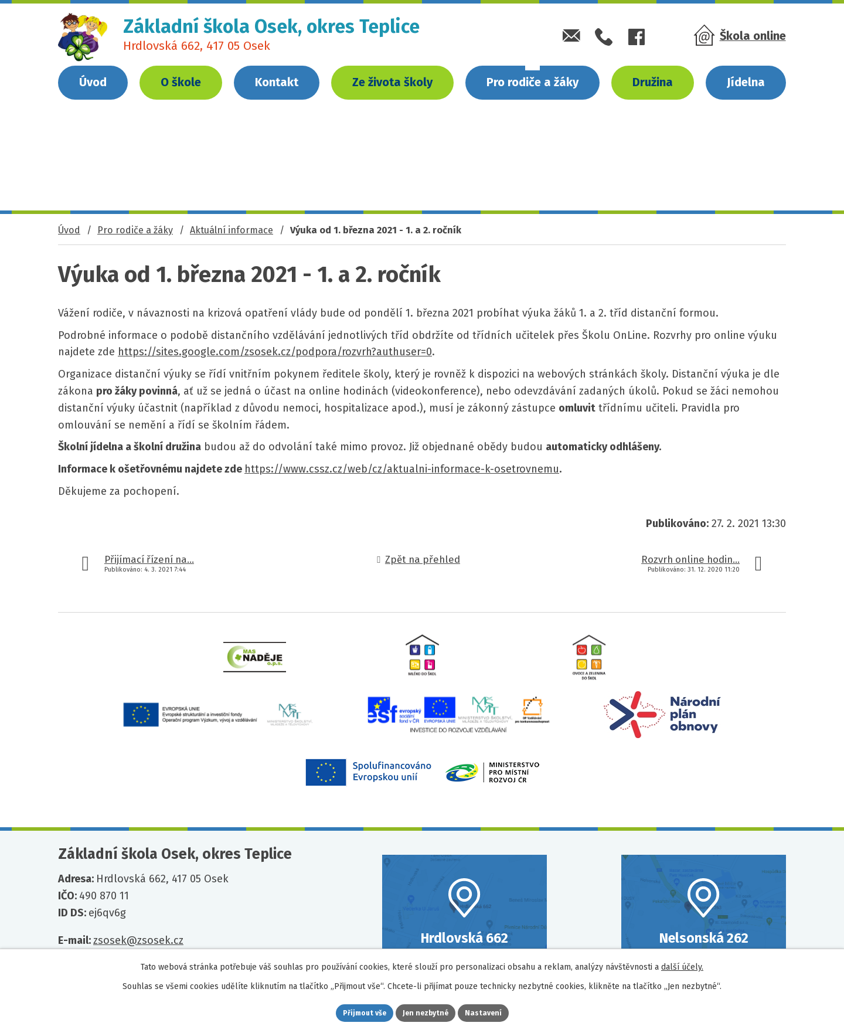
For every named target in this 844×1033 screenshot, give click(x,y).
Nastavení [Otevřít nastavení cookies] (498, 1012)
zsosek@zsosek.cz (138, 940)
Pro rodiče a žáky (532, 82)
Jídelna (746, 82)
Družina (652, 82)
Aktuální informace (231, 230)
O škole (181, 82)
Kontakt (276, 82)
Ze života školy (392, 82)
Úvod (93, 82)
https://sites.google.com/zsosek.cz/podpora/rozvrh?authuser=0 (275, 351)
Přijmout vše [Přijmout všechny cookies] (350, 1012)
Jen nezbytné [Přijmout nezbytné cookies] (427, 1012)
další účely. (682, 964)
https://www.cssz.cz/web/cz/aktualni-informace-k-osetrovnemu (401, 469)
